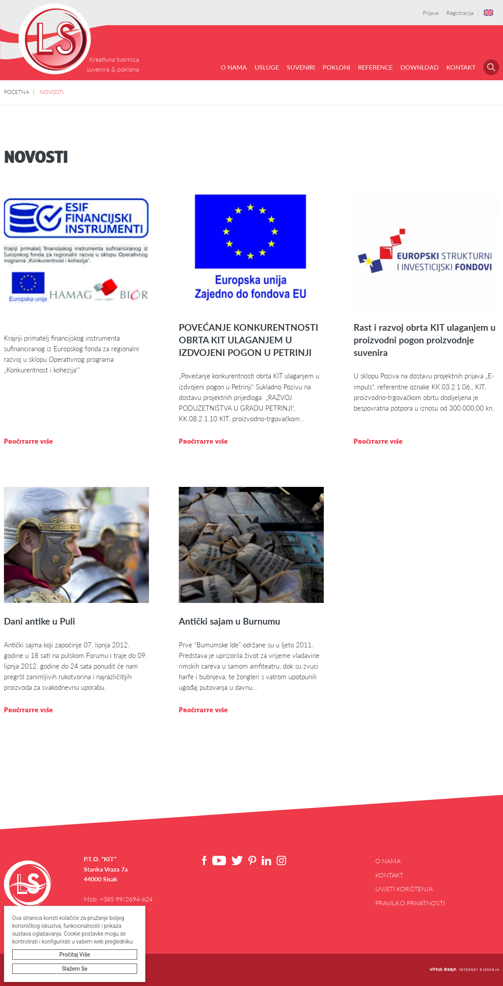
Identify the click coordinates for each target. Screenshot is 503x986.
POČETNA (16, 92)
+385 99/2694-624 (126, 898)
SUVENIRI (301, 67)
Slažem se (75, 969)
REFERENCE (375, 67)
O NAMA (234, 67)
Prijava (431, 13)
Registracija (460, 13)
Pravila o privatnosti (410, 902)
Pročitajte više (28, 441)
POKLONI (336, 67)
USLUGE (267, 67)
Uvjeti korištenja (404, 888)
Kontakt (460, 67)
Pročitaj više (74, 954)
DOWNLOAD (419, 67)
